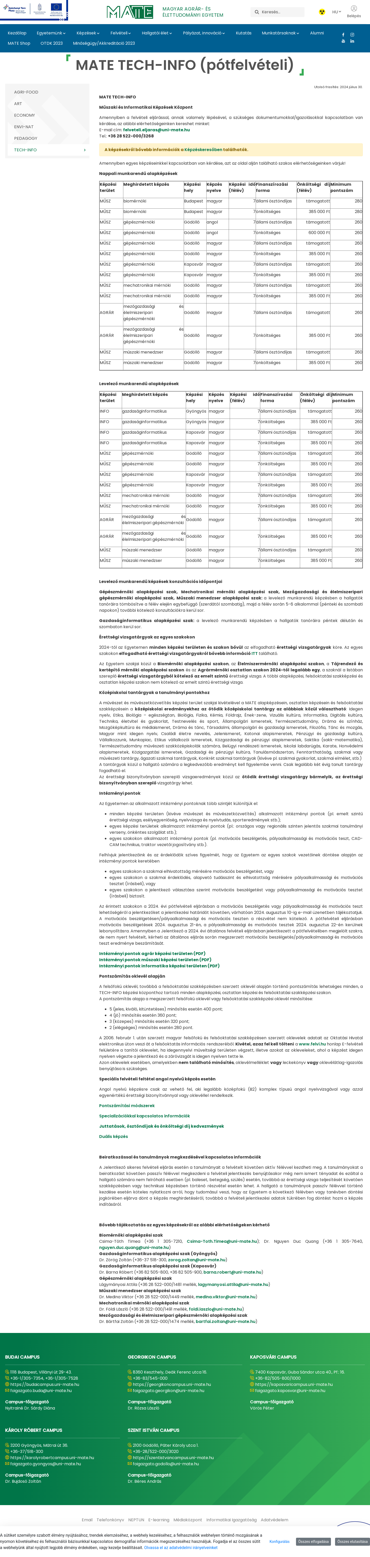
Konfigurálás (280, 1542)
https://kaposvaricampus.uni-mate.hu (294, 1384)
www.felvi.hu (312, 1044)
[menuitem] (87, 1520)
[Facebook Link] (341, 35)
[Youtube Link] (341, 41)
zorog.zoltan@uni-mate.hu (196, 1260)
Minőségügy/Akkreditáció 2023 (104, 43)
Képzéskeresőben (203, 150)
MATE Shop (19, 43)
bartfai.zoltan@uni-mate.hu (225, 1321)
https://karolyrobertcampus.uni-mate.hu (52, 1458)
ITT (255, 653)
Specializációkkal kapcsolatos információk (144, 1116)
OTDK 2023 (52, 43)
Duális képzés (113, 1136)
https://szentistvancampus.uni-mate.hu (173, 1458)
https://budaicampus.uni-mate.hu (44, 1384)
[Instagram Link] (350, 35)
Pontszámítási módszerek (127, 1106)
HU (337, 12)
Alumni (317, 33)
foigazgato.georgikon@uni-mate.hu (168, 1391)
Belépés (354, 11)
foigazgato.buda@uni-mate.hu (41, 1391)
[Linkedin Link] (350, 41)
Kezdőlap (17, 33)
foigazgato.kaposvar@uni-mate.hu (290, 1391)
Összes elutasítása (352, 1542)
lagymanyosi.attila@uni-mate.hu (233, 1284)
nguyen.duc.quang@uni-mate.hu (134, 1247)
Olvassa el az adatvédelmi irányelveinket (180, 1547)
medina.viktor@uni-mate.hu (225, 1297)
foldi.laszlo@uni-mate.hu (215, 1309)
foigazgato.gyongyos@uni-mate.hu (45, 1464)
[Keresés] (283, 12)
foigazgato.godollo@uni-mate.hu (166, 1464)
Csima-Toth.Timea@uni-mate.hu (222, 1241)
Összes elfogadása (313, 1542)
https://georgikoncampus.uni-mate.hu (172, 1384)
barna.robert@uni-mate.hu (232, 1272)
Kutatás (244, 33)
